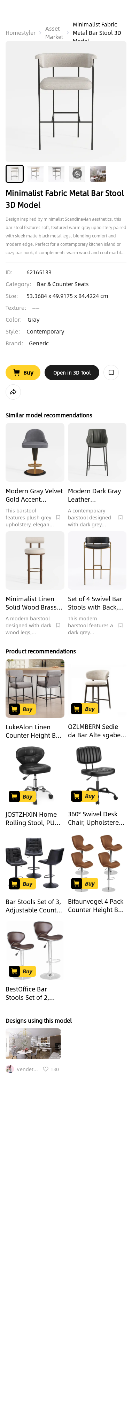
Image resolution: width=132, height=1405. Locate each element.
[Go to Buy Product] (23, 372)
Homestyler (21, 33)
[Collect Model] (111, 372)
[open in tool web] (72, 372)
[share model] (13, 392)
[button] (15, 174)
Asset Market (54, 32)
